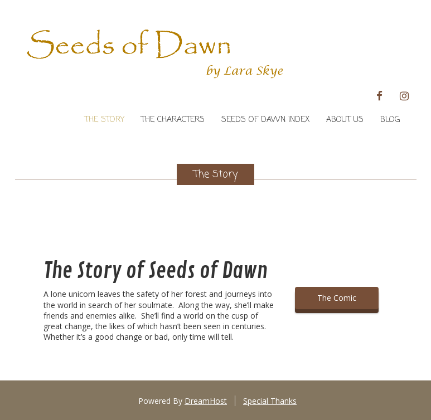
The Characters (173, 120)
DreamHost (206, 400)
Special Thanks (270, 400)
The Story (104, 120)
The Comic (336, 297)
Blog (390, 120)
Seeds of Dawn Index (265, 120)
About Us (345, 120)
